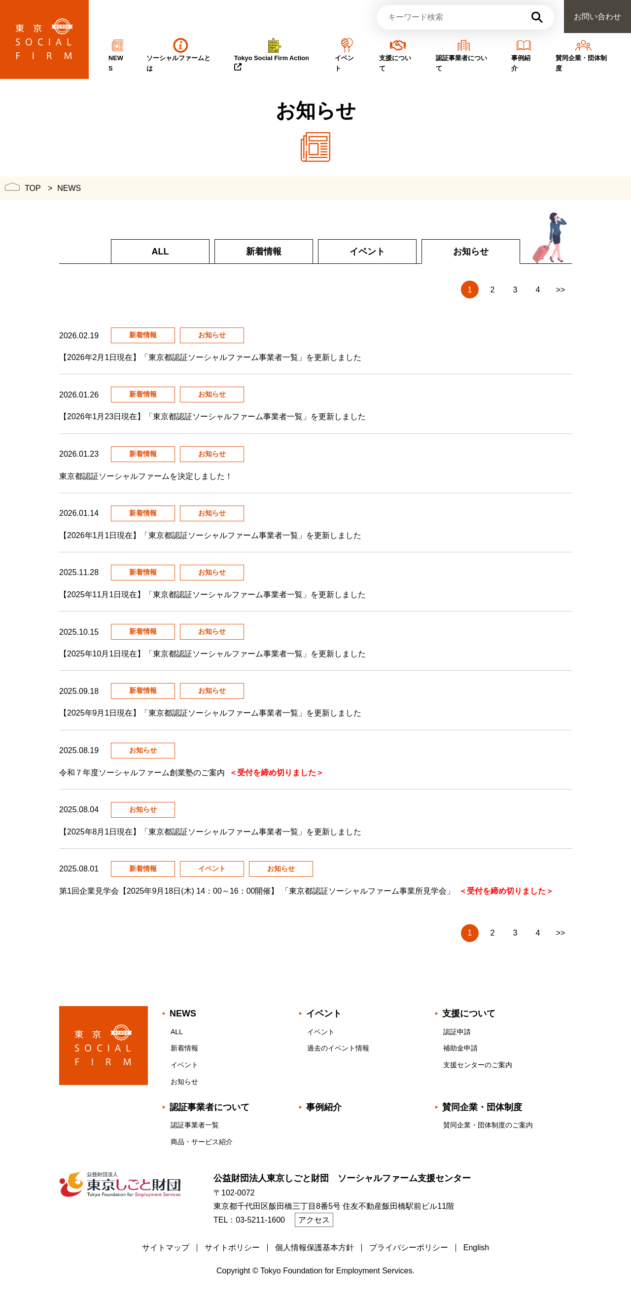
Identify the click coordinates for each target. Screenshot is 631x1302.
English (476, 1247)
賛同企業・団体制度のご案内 (488, 1125)
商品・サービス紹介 (202, 1142)
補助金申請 (460, 1048)
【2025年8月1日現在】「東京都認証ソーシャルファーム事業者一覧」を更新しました (212, 832)
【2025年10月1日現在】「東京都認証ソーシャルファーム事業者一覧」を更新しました (214, 654)
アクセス (314, 1220)
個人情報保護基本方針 (314, 1247)
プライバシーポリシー (408, 1247)
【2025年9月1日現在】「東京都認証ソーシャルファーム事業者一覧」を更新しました (212, 713)
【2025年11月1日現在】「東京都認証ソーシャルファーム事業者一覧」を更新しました (214, 594)
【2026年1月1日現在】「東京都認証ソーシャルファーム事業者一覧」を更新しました (212, 535)
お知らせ (184, 1081)
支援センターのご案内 (477, 1065)
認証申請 (457, 1032)
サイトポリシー (232, 1247)
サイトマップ (165, 1247)
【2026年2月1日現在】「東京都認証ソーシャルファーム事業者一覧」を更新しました (212, 357)
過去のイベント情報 (338, 1048)
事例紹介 (324, 1107)
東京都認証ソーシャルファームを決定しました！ (148, 476)
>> (560, 290)
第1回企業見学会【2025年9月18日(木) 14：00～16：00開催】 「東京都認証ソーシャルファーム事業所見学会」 (306, 891)
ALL (160, 251)
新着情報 (263, 251)
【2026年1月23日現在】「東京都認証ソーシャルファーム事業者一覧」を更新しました (214, 416)
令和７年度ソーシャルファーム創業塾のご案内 (191, 772)
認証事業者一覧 (195, 1125)
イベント (367, 251)
